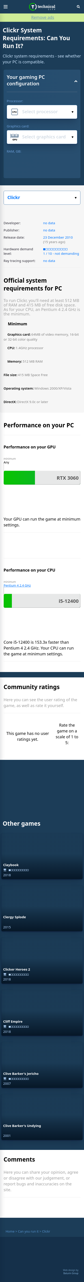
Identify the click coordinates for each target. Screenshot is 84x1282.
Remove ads (42, 17)
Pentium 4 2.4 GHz (17, 585)
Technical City (42, 7)
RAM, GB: (14, 151)
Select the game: (76, 198)
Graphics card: (18, 126)
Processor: (15, 101)
